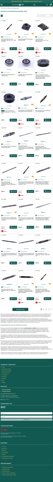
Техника (4, 450)
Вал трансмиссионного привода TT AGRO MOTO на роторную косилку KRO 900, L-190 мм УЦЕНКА (26, 291)
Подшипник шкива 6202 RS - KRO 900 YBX (25, 75)
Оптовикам (4, 374)
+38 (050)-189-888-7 (6, 391)
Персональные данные (7, 467)
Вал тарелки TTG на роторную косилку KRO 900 (42, 111)
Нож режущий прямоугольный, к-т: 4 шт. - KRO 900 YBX (42, 40)
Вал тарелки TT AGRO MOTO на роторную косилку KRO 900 (26, 111)
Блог (3, 380)
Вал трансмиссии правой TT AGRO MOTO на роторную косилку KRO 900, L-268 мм (42, 183)
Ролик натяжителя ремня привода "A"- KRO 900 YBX (8, 112)
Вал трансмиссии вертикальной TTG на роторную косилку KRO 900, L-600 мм (43, 148)
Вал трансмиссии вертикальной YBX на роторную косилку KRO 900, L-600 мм (9, 183)
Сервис (4, 382)
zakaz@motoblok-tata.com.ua (8, 393)
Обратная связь (5, 469)
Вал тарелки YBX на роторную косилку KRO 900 (8, 147)
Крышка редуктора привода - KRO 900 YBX (25, 40)
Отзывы (4, 378)
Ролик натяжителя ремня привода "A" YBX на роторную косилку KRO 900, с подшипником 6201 (42, 76)
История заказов (6, 471)
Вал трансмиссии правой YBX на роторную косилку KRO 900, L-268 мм (26, 219)
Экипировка (5, 452)
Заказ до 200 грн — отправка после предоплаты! (26, 1)
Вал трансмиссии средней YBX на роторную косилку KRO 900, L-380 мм (26, 254)
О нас (3, 367)
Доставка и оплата (6, 369)
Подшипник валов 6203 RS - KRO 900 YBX (8, 75)
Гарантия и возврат (6, 371)
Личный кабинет (47, 5)
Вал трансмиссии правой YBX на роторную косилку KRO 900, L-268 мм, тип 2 (26, 183)
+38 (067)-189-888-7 (6, 389)
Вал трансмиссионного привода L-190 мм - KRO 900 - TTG (42, 254)
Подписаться (26, 419)
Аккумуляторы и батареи (8, 456)
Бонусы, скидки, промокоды (8, 473)
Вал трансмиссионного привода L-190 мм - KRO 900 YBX (8, 290)
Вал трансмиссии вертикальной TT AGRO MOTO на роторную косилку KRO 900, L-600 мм (26, 147)
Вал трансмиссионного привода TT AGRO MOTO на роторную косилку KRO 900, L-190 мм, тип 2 (43, 291)
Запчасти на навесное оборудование (10, 8)
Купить (14, 48)
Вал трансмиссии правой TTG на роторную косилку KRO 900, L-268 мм (9, 219)
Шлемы (4, 454)
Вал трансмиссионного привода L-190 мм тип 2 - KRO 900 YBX (8, 40)
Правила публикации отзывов (9, 474)
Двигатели (4, 448)
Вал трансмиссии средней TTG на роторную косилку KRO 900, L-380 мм (9, 254)
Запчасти (4, 446)
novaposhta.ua (12, 433)
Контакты (4, 376)
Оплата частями (6, 372)
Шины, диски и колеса (7, 458)
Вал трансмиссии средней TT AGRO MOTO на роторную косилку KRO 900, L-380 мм (42, 218)
